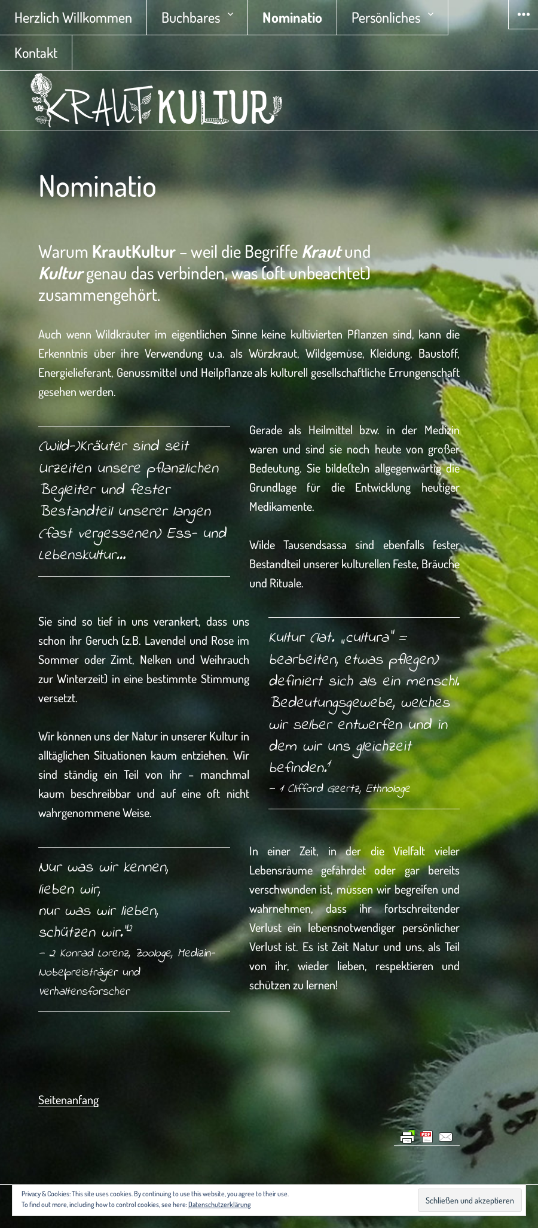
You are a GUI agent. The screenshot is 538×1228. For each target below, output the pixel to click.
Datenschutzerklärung (219, 1204)
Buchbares (190, 17)
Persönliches (385, 17)
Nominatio (292, 17)
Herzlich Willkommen (73, 17)
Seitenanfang (68, 1099)
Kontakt (35, 52)
